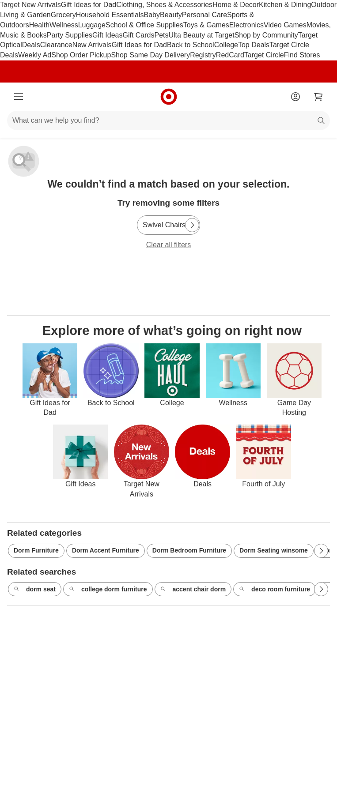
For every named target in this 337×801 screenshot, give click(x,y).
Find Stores (302, 55)
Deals (31, 45)
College (226, 45)
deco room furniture (274, 589)
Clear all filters (168, 244)
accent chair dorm (193, 589)
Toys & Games (206, 25)
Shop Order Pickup (81, 55)
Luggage (92, 25)
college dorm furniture (108, 589)
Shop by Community (266, 35)
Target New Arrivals (30, 4)
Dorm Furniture (36, 550)
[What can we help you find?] (168, 120)
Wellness (63, 25)
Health (39, 25)
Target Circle (264, 55)
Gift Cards (138, 35)
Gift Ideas (107, 35)
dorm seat (35, 589)
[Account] (295, 96)
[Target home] (169, 96)
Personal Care (204, 15)
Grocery (63, 15)
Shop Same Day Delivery (150, 55)
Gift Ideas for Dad (88, 4)
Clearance (56, 45)
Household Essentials (110, 15)
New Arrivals (92, 45)
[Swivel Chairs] (168, 225)
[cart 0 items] (318, 96)
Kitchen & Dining (285, 4)
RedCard (230, 55)
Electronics (246, 25)
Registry (203, 55)
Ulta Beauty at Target (202, 35)
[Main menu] (18, 96)
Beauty (171, 15)
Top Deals (253, 45)
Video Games (285, 25)
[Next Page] (192, 225)
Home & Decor (235, 4)
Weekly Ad (34, 55)
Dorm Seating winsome (273, 550)
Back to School (190, 45)
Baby (152, 15)
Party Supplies (69, 35)
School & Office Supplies (144, 25)
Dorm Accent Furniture (105, 550)
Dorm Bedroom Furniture (189, 550)
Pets (161, 35)
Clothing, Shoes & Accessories (164, 4)
